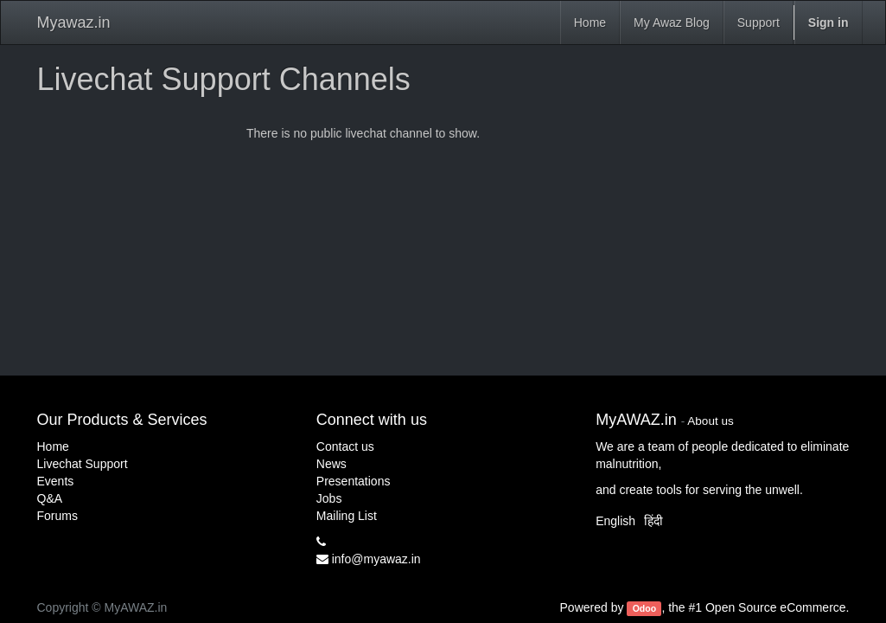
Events (55, 481)
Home (53, 446)
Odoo (644, 608)
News (331, 464)
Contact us (345, 446)
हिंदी (653, 521)
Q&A (50, 498)
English (615, 521)
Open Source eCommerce (775, 607)
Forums (57, 516)
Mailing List (346, 516)
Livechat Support (82, 464)
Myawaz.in (74, 22)
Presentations (353, 481)
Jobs (329, 498)
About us (710, 420)
